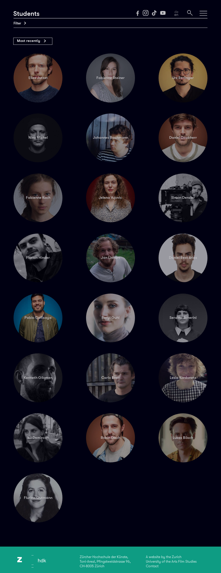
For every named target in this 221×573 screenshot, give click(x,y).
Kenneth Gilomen (38, 377)
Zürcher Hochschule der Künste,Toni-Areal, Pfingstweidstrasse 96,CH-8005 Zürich (105, 561)
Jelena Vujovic (110, 197)
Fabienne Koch (38, 197)
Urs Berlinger (183, 77)
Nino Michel (38, 137)
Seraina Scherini (183, 317)
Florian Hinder (38, 257)
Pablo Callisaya (38, 317)
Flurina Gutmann (38, 497)
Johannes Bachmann (110, 137)
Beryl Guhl (110, 317)
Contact (152, 566)
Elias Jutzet (38, 77)
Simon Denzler (183, 197)
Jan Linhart (110, 257)
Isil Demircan (38, 437)
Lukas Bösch (183, 437)
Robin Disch (110, 437)
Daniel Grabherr (183, 137)
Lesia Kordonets (183, 377)
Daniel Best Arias (183, 257)
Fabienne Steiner (110, 77)
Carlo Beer (110, 377)
